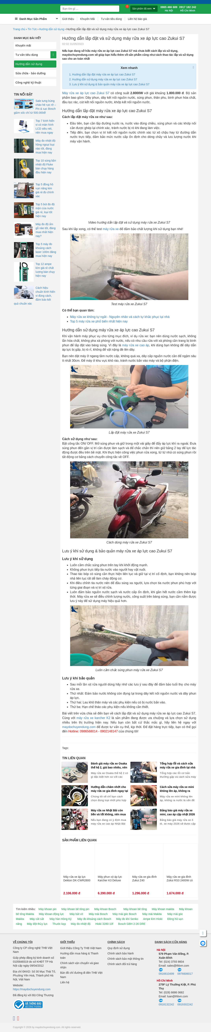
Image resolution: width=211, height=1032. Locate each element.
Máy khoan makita (163, 909)
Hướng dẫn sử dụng (51, 29)
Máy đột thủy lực (37, 923)
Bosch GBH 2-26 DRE (132, 923)
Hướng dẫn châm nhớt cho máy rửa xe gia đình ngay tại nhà (109, 789)
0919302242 (185, 1002)
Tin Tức (32, 29)
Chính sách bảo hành (121, 953)
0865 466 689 (168, 9)
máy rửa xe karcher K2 (93, 718)
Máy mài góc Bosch (124, 914)
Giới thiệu (68, 18)
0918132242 (166, 1002)
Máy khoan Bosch (105, 909)
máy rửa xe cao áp (135, 345)
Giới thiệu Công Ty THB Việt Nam (80, 948)
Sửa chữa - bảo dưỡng (31, 73)
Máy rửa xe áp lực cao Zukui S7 (86, 93)
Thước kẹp (59, 923)
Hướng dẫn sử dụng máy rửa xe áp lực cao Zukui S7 (104, 79)
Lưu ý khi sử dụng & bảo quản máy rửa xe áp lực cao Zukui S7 (111, 84)
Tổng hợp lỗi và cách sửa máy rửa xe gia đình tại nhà (177, 765)
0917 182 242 (187, 9)
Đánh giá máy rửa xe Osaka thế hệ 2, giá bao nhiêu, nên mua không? (109, 765)
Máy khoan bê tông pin (75, 909)
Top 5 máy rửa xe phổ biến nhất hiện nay (99, 321)
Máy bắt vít (76, 914)
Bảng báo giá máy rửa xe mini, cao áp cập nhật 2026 (177, 812)
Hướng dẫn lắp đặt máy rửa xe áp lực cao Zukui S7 (103, 74)
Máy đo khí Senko (127, 919)
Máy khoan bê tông (135, 909)
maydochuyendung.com (79, 727)
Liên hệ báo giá (137, 18)
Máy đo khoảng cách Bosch (94, 919)
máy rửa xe (111, 229)
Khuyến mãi (23, 45)
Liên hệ (64, 982)
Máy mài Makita (152, 914)
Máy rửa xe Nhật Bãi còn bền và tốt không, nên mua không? (108, 812)
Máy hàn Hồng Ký (61, 919)
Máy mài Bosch (98, 914)
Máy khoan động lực (51, 914)
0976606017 (185, 971)
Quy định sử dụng (119, 948)
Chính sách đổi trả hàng (122, 964)
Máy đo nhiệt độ (80, 923)
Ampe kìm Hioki (152, 919)
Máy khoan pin (48, 909)
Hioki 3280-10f (104, 923)
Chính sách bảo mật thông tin (126, 958)
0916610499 (166, 971)
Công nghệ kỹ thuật (28, 82)
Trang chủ (19, 29)
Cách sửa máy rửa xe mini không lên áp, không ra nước (177, 789)
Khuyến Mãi (87, 18)
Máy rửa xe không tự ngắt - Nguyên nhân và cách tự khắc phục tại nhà (120, 317)
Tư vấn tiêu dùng (111, 18)
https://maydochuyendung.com (32, 989)
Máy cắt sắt (37, 919)
